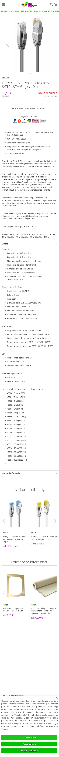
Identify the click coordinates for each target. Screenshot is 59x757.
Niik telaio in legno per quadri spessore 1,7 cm (13, 609)
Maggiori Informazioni (12, 473)
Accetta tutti (29, 737)
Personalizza (29, 744)
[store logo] (29, 4)
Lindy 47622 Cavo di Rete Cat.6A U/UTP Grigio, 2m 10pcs (14, 539)
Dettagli (5, 244)
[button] (7, 44)
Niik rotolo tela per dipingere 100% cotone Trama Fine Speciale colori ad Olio (43, 610)
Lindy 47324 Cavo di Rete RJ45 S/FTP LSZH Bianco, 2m (44, 537)
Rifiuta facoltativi (29, 750)
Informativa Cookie (30, 712)
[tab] (29, 244)
